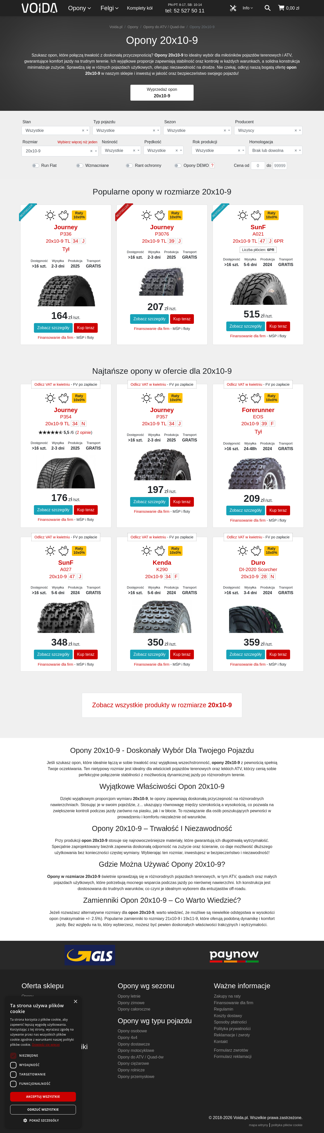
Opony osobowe (132, 1031)
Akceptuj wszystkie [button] (43, 1096)
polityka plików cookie (286, 1125)
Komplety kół (140, 8)
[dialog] (43, 1062)
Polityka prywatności (232, 1028)
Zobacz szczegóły (53, 328)
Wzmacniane (97, 165)
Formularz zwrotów (231, 1050)
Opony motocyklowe (136, 1050)
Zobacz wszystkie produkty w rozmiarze (162, 705)
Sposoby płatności (230, 1022)
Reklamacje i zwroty (232, 1035)
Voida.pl (116, 27)
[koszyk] (288, 8)
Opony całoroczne (134, 1009)
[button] (43, 1120)
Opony (80, 8)
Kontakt (221, 1041)
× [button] (75, 1002)
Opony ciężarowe (133, 1063)
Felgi (109, 8)
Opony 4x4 (127, 1037)
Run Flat (48, 165)
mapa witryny (258, 1125)
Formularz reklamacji (232, 1056)
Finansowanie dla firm (55, 337)
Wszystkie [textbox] (55, 131)
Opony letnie (129, 996)
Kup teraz (85, 328)
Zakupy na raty (227, 996)
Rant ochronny (148, 165)
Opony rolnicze (131, 1070)
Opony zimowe (131, 1003)
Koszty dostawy (228, 1016)
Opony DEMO (196, 165)
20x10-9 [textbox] (59, 151)
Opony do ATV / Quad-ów (164, 27)
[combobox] (56, 130)
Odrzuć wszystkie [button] (43, 1109)
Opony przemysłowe (136, 1076)
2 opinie (84, 432)
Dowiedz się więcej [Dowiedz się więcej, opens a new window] (46, 1044)
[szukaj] (267, 8)
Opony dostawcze (134, 1044)
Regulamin (223, 1009)
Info (248, 8)
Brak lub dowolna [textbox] (274, 151)
